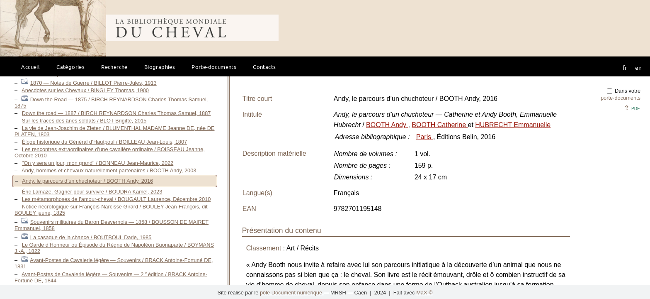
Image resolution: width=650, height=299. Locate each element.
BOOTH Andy (387, 124)
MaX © (424, 292)
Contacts (264, 66)
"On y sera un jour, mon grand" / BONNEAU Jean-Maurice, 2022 (97, 163)
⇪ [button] (632, 107)
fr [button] (625, 67)
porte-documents (620, 98)
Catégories (70, 66)
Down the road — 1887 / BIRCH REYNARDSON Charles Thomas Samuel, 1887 (116, 113)
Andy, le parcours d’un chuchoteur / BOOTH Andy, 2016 (87, 181)
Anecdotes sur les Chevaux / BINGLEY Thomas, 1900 (85, 90)
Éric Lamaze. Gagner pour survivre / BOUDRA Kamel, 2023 (92, 192)
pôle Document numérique (292, 292)
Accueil (30, 66)
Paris (424, 136)
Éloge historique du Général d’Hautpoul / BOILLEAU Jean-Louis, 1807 (104, 142)
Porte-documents (214, 66)
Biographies (159, 66)
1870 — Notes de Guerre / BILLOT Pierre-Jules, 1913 (93, 83)
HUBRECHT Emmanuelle (513, 124)
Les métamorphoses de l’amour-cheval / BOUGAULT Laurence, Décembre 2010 (116, 199)
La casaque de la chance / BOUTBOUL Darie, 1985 (91, 237)
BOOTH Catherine (440, 124)
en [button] (638, 67)
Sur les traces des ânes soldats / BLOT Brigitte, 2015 (84, 121)
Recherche (114, 66)
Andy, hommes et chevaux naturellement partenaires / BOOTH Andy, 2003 (109, 170)
